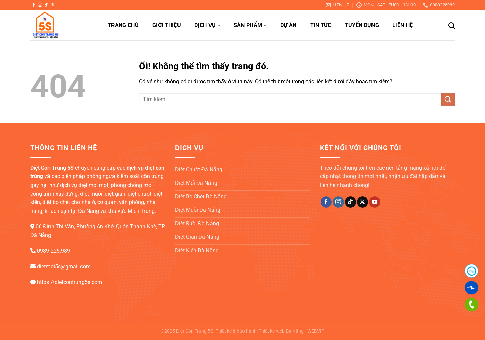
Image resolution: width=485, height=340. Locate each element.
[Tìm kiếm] (451, 25)
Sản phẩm (250, 25)
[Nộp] (448, 99)
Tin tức (320, 25)
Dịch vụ (207, 25)
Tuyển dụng (362, 25)
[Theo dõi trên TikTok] (46, 5)
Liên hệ (402, 25)
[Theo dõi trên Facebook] (34, 5)
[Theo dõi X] (53, 5)
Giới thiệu (166, 25)
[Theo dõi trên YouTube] (374, 202)
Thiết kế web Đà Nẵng (281, 331)
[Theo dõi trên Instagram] (40, 5)
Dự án (288, 25)
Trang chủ (123, 25)
